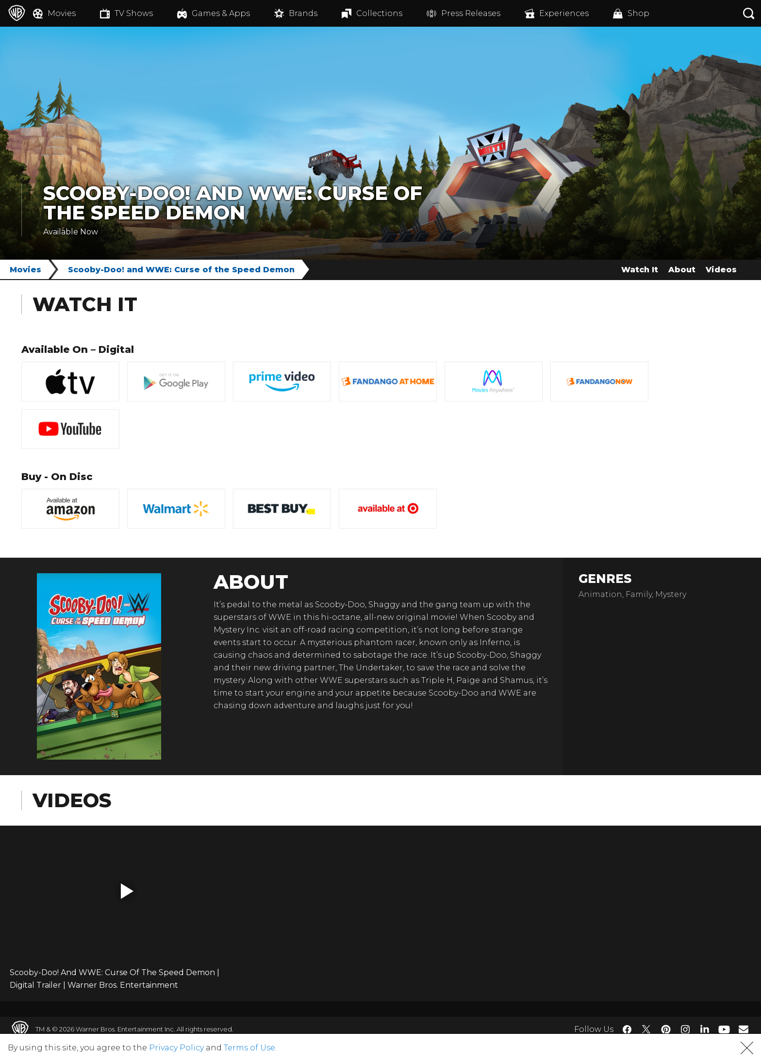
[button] (127, 891)
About (681, 269)
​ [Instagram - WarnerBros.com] (685, 1029)
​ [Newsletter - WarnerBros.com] (743, 1029)
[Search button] (749, 13)
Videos (721, 269)
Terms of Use (249, 1047)
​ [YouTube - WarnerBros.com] (724, 1029)
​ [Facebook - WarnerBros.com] (627, 1029)
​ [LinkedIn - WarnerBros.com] (705, 1028)
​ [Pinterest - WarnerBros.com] (666, 1029)
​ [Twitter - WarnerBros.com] (646, 1029)
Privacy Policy (176, 1047)
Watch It (639, 269)
